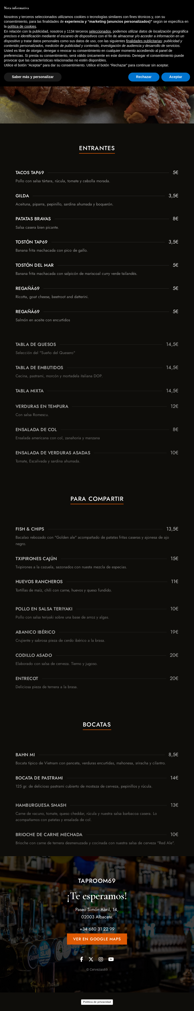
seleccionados (100, 956)
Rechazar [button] (143, 1001)
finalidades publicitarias (144, 966)
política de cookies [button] (22, 951)
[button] (157, 32)
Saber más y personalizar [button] (33, 1001)
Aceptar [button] (175, 1001)
